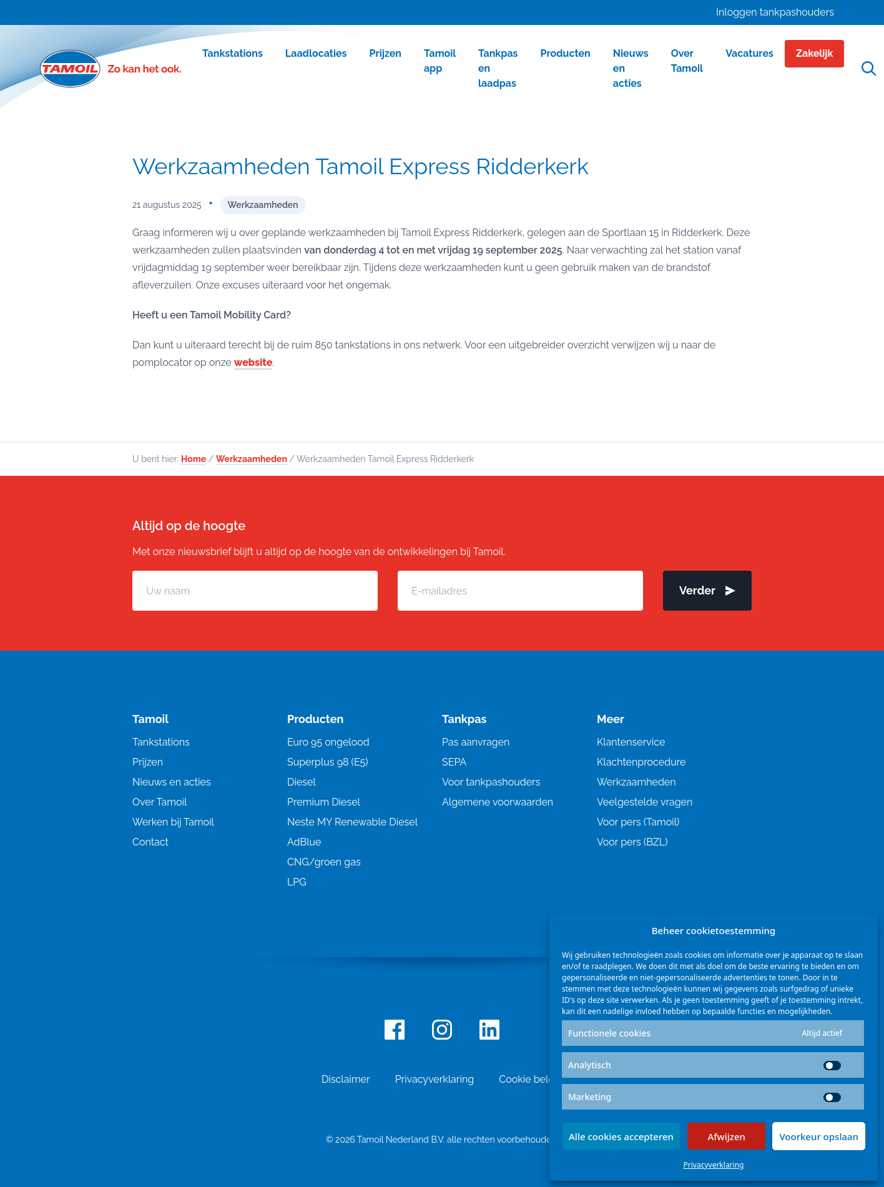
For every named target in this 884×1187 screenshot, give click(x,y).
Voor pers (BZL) (632, 842)
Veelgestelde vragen (644, 802)
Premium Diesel (323, 802)
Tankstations (161, 742)
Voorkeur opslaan (818, 1136)
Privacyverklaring (714, 1165)
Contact (150, 842)
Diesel (301, 782)
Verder (707, 590)
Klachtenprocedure (641, 762)
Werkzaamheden (263, 205)
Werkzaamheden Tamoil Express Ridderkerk (360, 166)
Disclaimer (346, 1079)
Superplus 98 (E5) (327, 762)
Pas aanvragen (475, 742)
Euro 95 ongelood (328, 742)
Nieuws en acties (171, 782)
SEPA (454, 762)
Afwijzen (726, 1136)
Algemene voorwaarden (497, 802)
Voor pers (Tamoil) (638, 822)
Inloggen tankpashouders (775, 12)
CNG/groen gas (324, 862)
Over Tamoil (159, 802)
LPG (297, 882)
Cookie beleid (530, 1079)
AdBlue (304, 842)
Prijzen (147, 762)
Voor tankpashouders (491, 782)
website (253, 362)
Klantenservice (631, 742)
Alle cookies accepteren (621, 1136)
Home (193, 459)
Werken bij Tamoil (173, 822)
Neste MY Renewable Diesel (352, 822)
